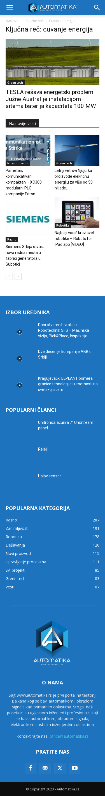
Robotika (62, 225)
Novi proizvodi (17, 163)
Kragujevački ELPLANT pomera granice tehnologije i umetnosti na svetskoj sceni (68, 384)
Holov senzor (49, 476)
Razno (12, 239)
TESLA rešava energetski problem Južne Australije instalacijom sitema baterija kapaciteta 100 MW (51, 99)
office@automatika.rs (69, 736)
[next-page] (18, 276)
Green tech (15, 83)
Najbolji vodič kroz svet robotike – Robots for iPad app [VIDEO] (74, 238)
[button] (9, 7)
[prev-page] (9, 276)
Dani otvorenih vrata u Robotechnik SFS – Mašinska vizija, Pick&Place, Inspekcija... (64, 330)
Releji (43, 449)
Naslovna (13, 20)
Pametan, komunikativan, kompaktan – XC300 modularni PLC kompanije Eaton (24, 182)
